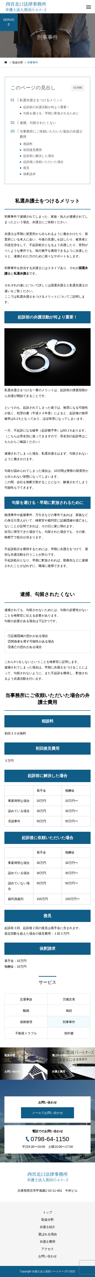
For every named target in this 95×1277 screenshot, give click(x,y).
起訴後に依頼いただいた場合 (43, 162)
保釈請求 (29, 174)
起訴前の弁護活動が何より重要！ (46, 107)
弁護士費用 (47, 1241)
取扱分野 (47, 1219)
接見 (26, 168)
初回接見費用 (32, 150)
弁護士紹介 (47, 1227)
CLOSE (78, 87)
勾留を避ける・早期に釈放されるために (51, 113)
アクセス (47, 1249)
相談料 (27, 144)
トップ (47, 1212)
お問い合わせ (47, 1256)
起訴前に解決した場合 (38, 156)
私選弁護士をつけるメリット (41, 100)
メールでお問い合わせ (47, 1113)
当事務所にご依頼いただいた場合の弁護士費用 (51, 134)
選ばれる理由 (47, 1234)
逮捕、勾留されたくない (38, 123)
